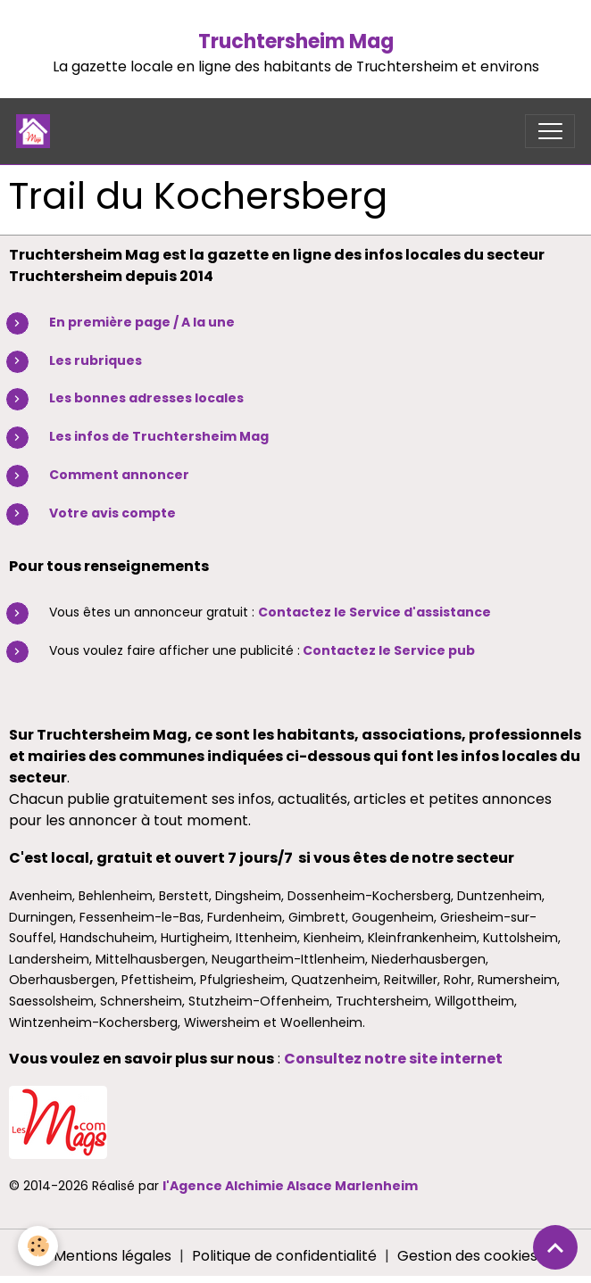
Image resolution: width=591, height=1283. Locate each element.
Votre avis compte (112, 513)
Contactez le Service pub (389, 650)
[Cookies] (38, 1246)
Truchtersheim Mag (296, 41)
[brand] (37, 131)
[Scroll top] (555, 1247)
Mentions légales (112, 1256)
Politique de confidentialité (284, 1256)
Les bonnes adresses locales (146, 398)
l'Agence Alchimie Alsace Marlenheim (290, 1186)
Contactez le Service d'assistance (374, 612)
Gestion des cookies (467, 1256)
